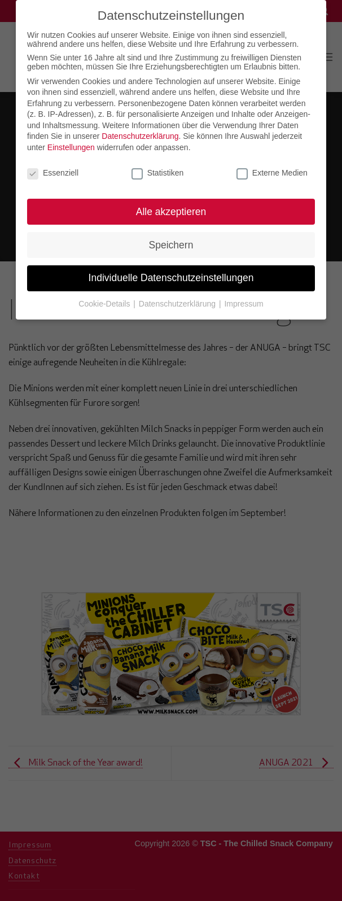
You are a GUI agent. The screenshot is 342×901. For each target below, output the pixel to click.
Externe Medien (272, 167)
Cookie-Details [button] (105, 298)
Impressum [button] (243, 298)
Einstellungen (71, 142)
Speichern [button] (171, 239)
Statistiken (157, 167)
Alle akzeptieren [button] (171, 206)
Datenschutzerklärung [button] (178, 298)
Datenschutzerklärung (140, 130)
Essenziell (52, 167)
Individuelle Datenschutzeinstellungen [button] (171, 272)
